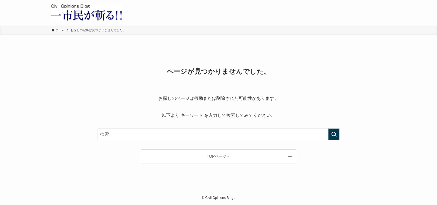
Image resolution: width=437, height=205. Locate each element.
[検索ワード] (218, 134)
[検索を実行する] (333, 134)
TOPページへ (218, 156)
